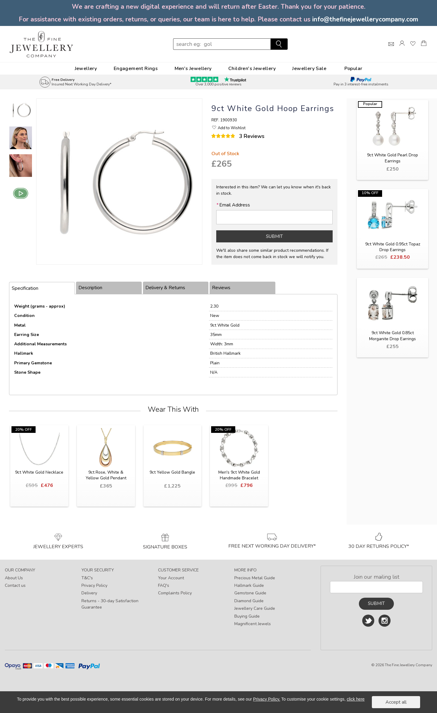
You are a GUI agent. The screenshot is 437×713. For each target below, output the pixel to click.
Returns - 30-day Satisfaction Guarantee (109, 604)
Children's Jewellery (252, 68)
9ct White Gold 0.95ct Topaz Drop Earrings (392, 247)
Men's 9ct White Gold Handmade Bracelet (239, 475)
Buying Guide (247, 616)
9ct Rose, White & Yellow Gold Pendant (106, 475)
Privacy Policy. (266, 699)
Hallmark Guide (249, 585)
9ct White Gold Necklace (39, 472)
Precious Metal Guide (254, 578)
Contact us (15, 585)
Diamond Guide (249, 601)
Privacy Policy (94, 585)
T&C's (87, 578)
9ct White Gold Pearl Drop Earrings (392, 158)
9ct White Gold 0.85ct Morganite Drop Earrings (392, 336)
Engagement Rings (136, 68)
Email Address (233, 205)
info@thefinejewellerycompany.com (365, 19)
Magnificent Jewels (252, 624)
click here (356, 699)
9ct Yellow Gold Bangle (172, 472)
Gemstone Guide (250, 593)
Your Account (171, 578)
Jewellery (86, 68)
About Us (14, 578)
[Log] (402, 48)
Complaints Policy (175, 593)
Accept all (396, 702)
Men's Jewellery (193, 68)
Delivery (89, 593)
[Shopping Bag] (423, 48)
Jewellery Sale (309, 68)
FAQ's (163, 585)
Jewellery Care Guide (254, 608)
